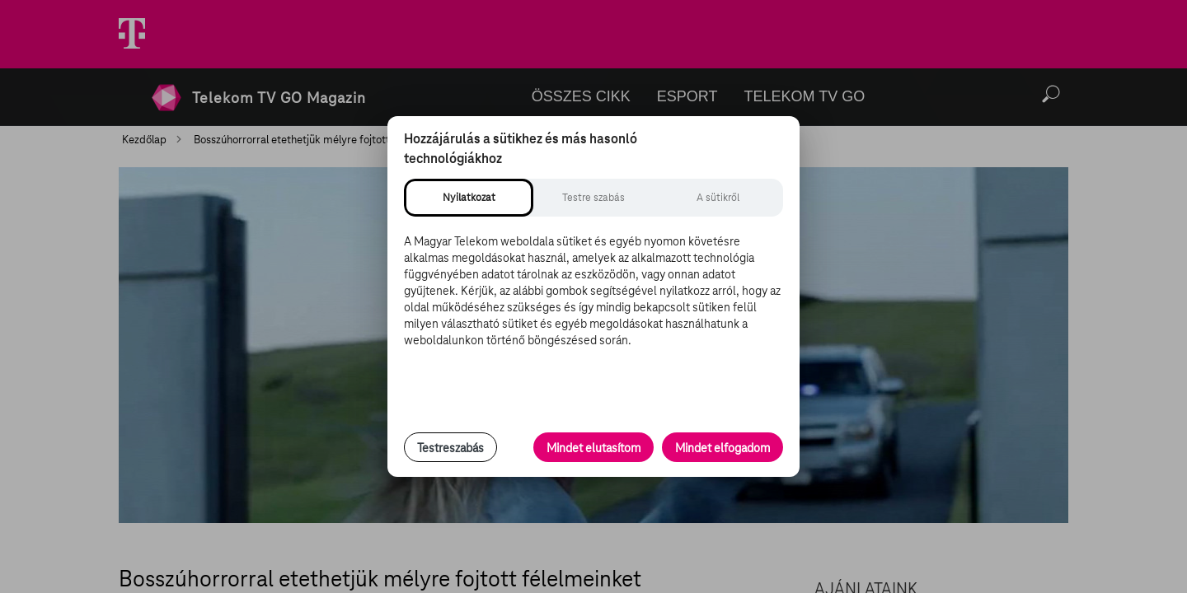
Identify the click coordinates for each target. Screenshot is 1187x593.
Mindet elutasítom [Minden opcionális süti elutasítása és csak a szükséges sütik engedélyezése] (593, 448)
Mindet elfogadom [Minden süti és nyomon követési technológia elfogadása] (722, 448)
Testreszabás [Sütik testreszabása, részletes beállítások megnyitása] (450, 448)
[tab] (468, 197)
